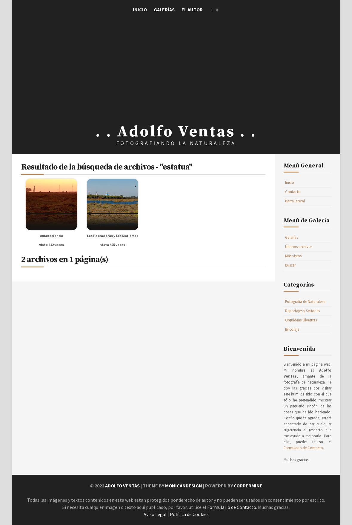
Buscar (290, 265)
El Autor (192, 10)
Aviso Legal (155, 514)
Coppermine (248, 486)
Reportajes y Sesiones (302, 310)
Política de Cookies (189, 514)
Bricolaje (292, 329)
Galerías (164, 10)
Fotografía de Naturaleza (305, 301)
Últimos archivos (298, 246)
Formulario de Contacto (303, 447)
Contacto (293, 191)
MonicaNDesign (183, 486)
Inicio (140, 10)
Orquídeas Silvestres (301, 320)
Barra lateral (295, 201)
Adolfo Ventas (122, 486)
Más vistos (293, 255)
